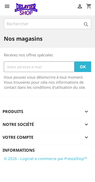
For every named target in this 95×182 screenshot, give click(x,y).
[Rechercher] (47, 23)
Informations (19, 150)
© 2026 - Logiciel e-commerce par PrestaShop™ (45, 158)
